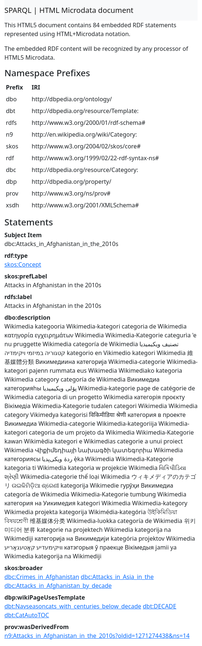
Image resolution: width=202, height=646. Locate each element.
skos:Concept (22, 264)
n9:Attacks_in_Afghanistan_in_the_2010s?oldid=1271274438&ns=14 (96, 636)
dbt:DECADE (159, 606)
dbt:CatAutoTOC (26, 615)
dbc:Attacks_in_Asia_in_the (117, 577)
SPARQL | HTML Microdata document (69, 10)
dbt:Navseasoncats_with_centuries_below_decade (72, 606)
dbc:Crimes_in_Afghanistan (41, 577)
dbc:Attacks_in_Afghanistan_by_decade (58, 586)
